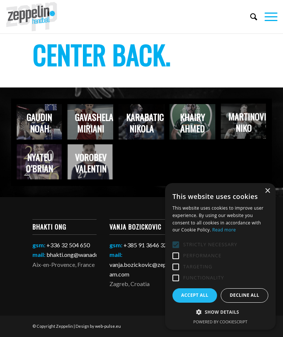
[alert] (220, 256)
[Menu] (267, 16)
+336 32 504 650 (68, 244)
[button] (220, 312)
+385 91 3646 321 (146, 244)
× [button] (267, 191)
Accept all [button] (195, 295)
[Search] (250, 16)
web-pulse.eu (108, 326)
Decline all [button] (244, 295)
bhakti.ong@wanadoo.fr (77, 254)
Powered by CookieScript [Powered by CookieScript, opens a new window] (220, 321)
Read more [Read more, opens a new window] (224, 230)
